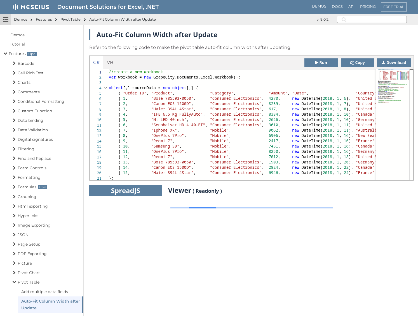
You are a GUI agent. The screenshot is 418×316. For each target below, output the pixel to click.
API (351, 6)
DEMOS (319, 6)
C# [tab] (96, 62)
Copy (357, 62)
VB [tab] (110, 62)
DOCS (337, 6)
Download (394, 62)
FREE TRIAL (393, 6)
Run (321, 62)
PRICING (368, 6)
